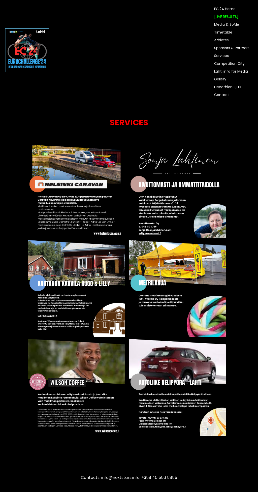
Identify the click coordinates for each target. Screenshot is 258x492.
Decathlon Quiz (227, 86)
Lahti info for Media (231, 71)
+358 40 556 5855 (159, 477)
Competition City (229, 63)
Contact (221, 94)
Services (221, 55)
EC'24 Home (225, 8)
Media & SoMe (226, 24)
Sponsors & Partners (231, 47)
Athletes (221, 40)
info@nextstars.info (120, 477)
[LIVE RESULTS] (226, 16)
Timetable (223, 32)
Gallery (220, 79)
